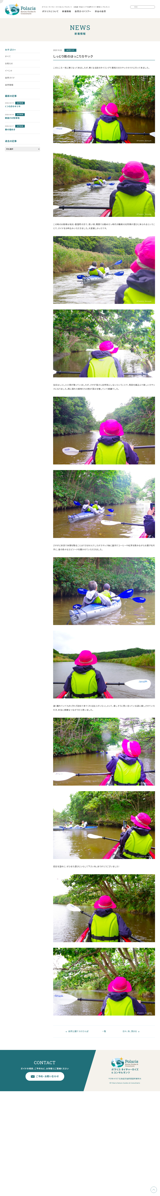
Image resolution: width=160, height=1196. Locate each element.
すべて (8, 56)
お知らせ (9, 63)
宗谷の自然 (100, 11)
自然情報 (9, 85)
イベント (8, 71)
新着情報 (66, 11)
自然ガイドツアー (83, 11)
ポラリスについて (50, 11)
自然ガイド (10, 78)
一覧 (104, 1031)
